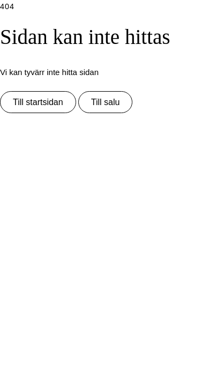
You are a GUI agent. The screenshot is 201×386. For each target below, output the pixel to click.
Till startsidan (38, 102)
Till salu (105, 102)
